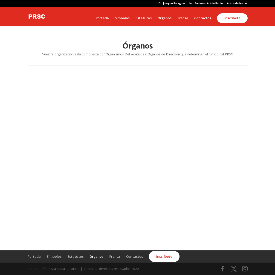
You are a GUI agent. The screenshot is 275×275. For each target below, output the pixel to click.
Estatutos (144, 18)
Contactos (202, 18)
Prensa (182, 18)
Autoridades (235, 3)
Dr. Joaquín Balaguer (172, 3)
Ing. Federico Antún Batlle (206, 3)
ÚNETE (195, 228)
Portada (102, 18)
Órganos (164, 18)
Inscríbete (232, 18)
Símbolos (122, 18)
